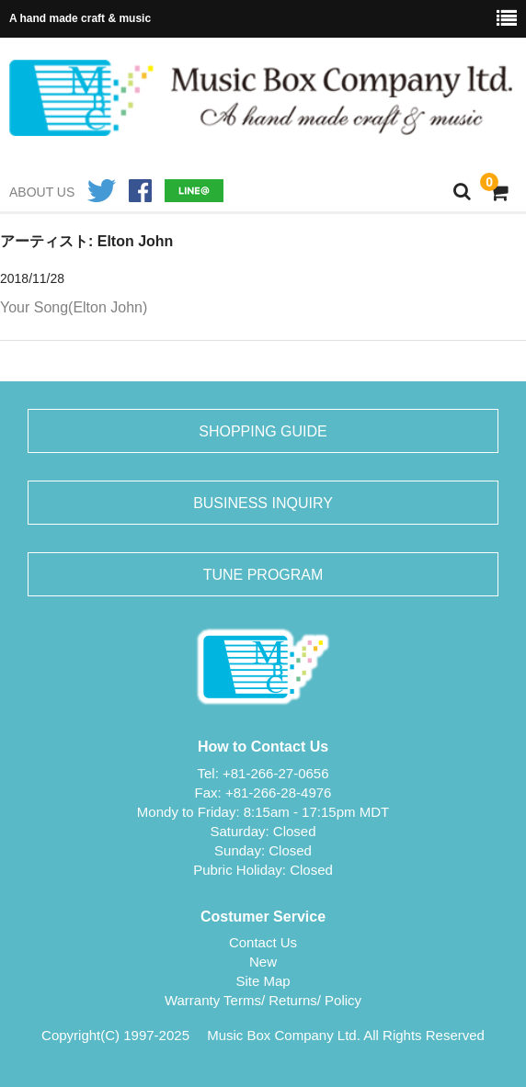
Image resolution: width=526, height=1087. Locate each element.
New (263, 961)
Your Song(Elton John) (73, 307)
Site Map (262, 981)
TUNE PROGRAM (263, 575)
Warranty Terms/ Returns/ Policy (263, 1000)
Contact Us (263, 942)
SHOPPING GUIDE (263, 431)
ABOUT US (41, 192)
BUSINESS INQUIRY (263, 503)
